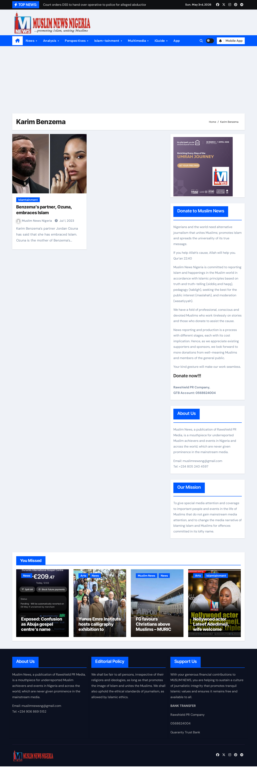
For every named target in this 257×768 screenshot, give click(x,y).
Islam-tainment (107, 41)
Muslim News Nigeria (34, 221)
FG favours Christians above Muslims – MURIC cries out (153, 628)
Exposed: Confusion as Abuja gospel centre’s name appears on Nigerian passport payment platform (41, 633)
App (176, 41)
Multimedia (137, 41)
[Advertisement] (128, 76)
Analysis (50, 41)
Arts (83, 575)
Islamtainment (28, 200)
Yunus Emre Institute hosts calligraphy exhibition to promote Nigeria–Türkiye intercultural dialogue (99, 633)
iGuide (160, 41)
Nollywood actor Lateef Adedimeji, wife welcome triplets (211, 628)
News (30, 41)
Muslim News (146, 575)
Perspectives (76, 41)
